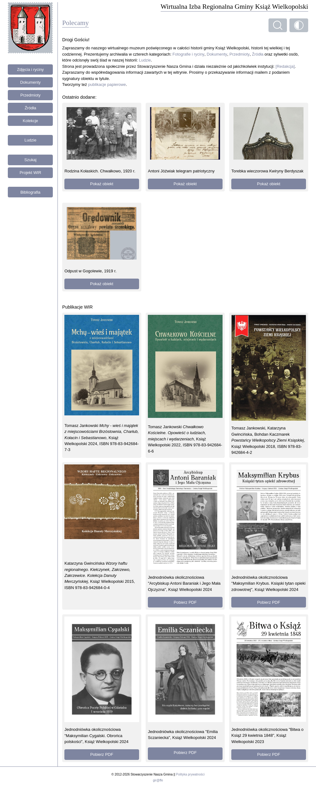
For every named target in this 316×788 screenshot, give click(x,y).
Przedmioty (30, 95)
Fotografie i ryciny (188, 54)
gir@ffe (158, 780)
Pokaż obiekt (101, 183)
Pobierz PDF (185, 602)
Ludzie (30, 140)
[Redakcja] (285, 66)
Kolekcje (30, 120)
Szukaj (30, 159)
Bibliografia (30, 192)
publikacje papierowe (107, 84)
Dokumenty (30, 82)
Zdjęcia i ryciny (30, 69)
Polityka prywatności (190, 774)
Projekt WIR (30, 172)
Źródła (30, 108)
